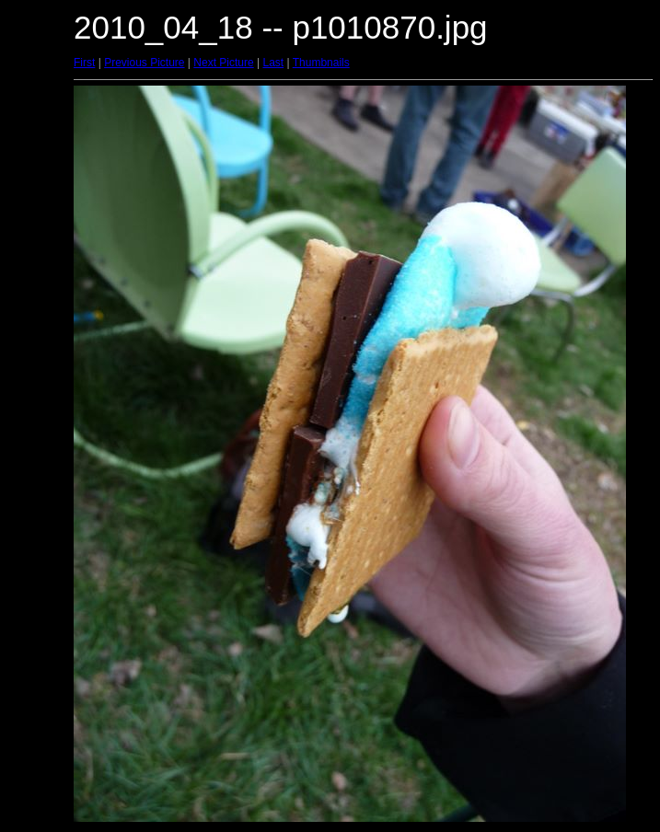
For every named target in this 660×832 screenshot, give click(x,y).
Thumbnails (321, 62)
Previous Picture (144, 62)
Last (273, 62)
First (84, 62)
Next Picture (223, 62)
